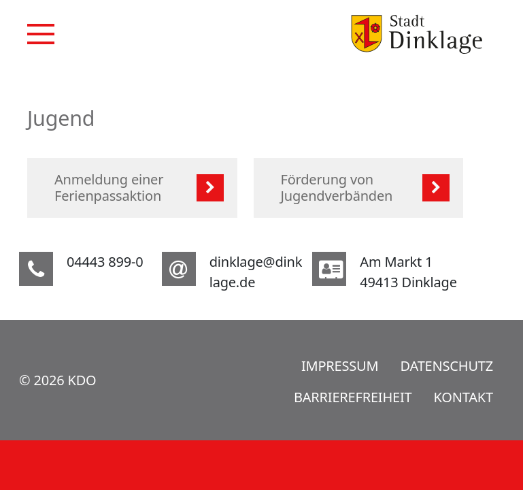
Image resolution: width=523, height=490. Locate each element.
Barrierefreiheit (353, 397)
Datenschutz (446, 366)
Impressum (340, 366)
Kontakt (463, 397)
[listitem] (132, 188)
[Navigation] (40, 34)
